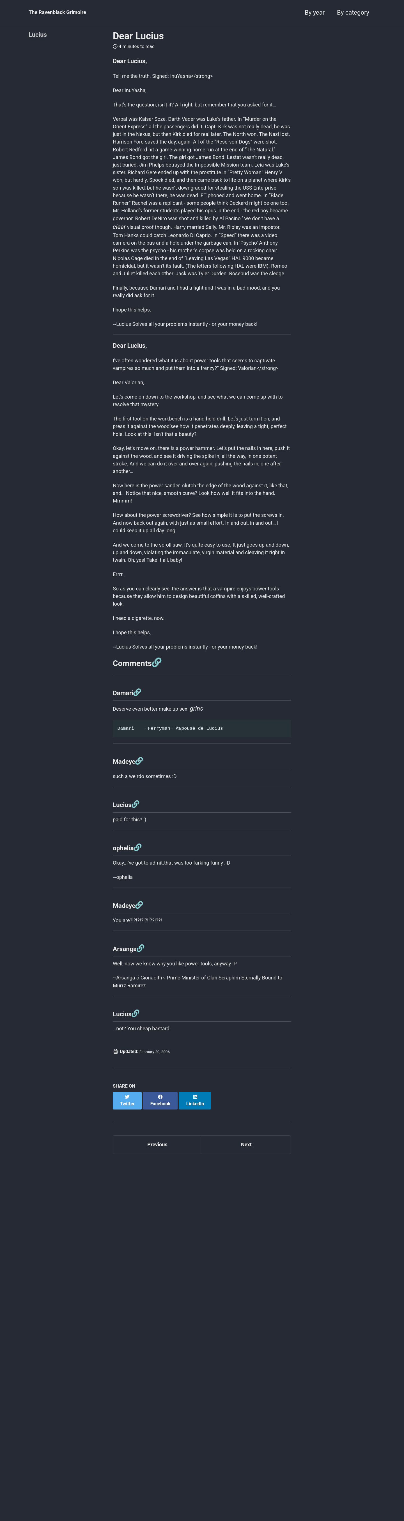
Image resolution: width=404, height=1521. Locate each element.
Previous (157, 1380)
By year (315, 12)
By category (353, 12)
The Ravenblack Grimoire (63, 12)
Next (246, 1380)
